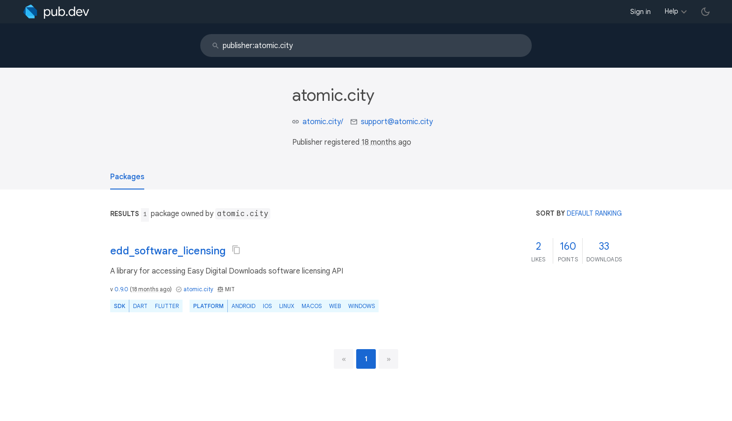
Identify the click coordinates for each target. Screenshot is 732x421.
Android (243, 305)
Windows (361, 305)
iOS (267, 305)
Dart (140, 305)
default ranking (594, 213)
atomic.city (198, 289)
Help (671, 11)
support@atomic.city (397, 121)
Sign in (640, 11)
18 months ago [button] (386, 142)
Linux (286, 305)
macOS (312, 305)
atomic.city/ (323, 121)
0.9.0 (121, 289)
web (335, 305)
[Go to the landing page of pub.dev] (56, 12)
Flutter (167, 305)
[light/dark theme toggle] (705, 11)
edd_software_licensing (168, 251)
